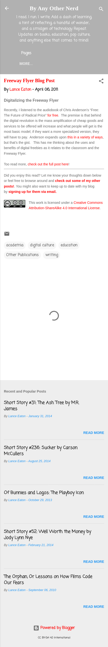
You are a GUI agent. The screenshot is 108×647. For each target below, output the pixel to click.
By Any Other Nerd (54, 8)
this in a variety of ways (85, 137)
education (69, 245)
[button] (101, 82)
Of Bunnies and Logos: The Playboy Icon (44, 492)
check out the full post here (48, 164)
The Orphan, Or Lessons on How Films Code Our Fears (48, 579)
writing (51, 255)
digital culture (42, 245)
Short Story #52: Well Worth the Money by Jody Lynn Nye (47, 534)
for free (52, 115)
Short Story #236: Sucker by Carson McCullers (40, 450)
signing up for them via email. (33, 192)
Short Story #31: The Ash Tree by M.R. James (41, 405)
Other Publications (22, 255)
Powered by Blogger (54, 628)
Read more (93, 433)
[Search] (101, 9)
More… (26, 64)
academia (14, 245)
